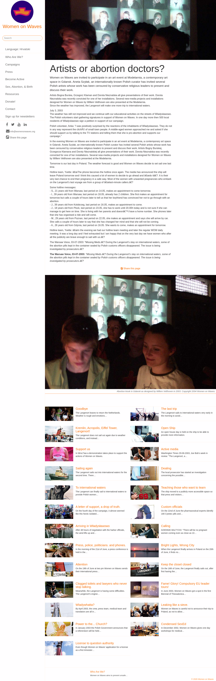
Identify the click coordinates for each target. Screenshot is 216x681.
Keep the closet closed (176, 564)
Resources (12, 94)
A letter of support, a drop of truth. (98, 506)
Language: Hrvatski (17, 49)
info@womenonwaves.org (20, 131)
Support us (83, 449)
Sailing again (84, 468)
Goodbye (82, 408)
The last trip (169, 408)
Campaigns (12, 64)
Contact (10, 108)
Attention (81, 564)
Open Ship (168, 428)
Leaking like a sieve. (174, 604)
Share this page (16, 137)
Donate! (10, 101)
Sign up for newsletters (19, 116)
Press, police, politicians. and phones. (101, 545)
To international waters (91, 487)
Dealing (166, 468)
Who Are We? (14, 57)
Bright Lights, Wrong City (177, 545)
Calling (165, 526)
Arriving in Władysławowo (93, 526)
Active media (169, 449)
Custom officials (171, 506)
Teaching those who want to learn (183, 487)
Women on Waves (22, 15)
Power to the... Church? (91, 624)
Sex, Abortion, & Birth (19, 86)
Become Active (14, 79)
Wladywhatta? (85, 604)
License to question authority (95, 643)
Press (9, 71)
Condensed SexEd (173, 624)
